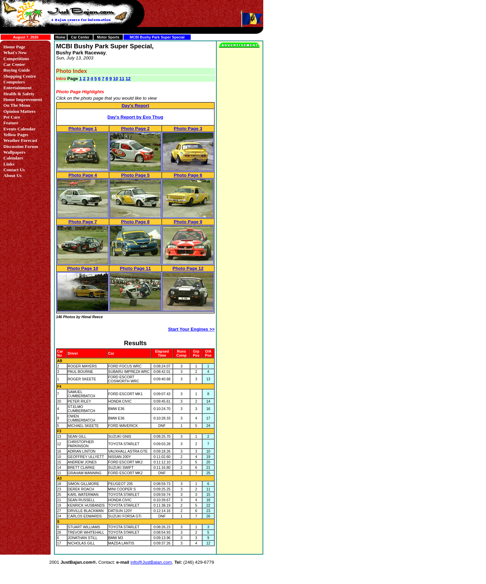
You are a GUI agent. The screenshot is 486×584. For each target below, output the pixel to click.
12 (128, 78)
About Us (12, 175)
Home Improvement (22, 99)
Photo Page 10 (82, 268)
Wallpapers (14, 152)
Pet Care (11, 117)
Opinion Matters (19, 111)
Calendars (13, 157)
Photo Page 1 (83, 128)
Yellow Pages (15, 134)
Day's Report (135, 105)
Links (9, 164)
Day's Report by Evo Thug (135, 117)
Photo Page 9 (188, 221)
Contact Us (14, 169)
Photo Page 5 (135, 175)
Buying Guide (16, 70)
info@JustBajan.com (151, 562)
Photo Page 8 (135, 221)
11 (122, 78)
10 (115, 78)
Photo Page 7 (83, 221)
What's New (15, 52)
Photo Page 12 (188, 268)
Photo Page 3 (188, 128)
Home (60, 37)
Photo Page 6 (188, 175)
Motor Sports (108, 37)
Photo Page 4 (83, 175)
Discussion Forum (20, 146)
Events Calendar (19, 128)
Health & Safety (18, 93)
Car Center (80, 37)
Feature (10, 122)
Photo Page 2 (135, 128)
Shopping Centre (19, 76)
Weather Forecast (20, 140)
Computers (14, 81)
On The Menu (16, 105)
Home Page (14, 46)
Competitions (16, 58)
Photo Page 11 (135, 268)
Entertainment (17, 87)
